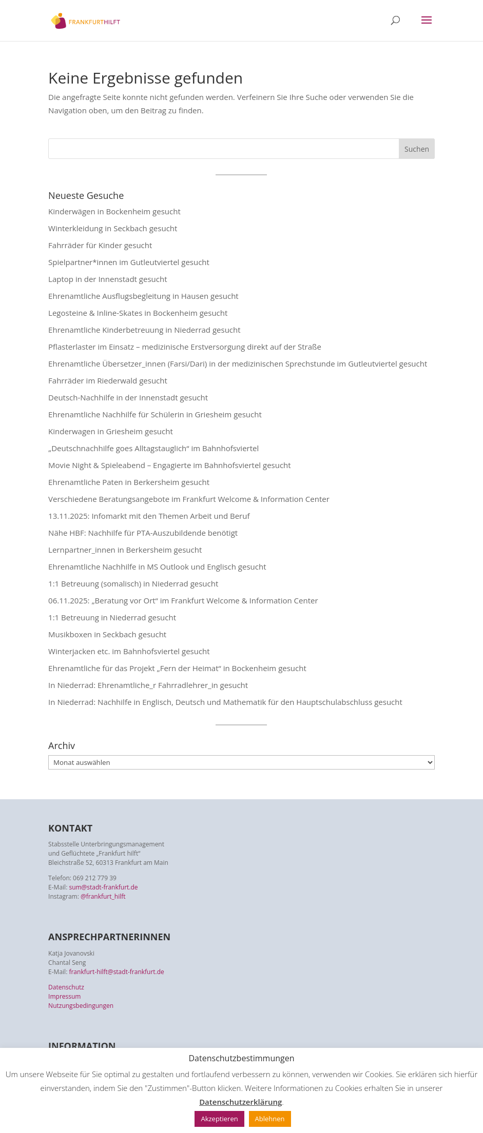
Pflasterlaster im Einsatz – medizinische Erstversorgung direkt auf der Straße (184, 346)
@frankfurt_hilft (103, 896)
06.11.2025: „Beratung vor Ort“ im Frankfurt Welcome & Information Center (183, 600)
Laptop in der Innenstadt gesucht (107, 279)
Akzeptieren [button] (219, 1118)
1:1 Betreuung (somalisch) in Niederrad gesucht (133, 583)
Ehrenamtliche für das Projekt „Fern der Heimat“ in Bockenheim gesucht (177, 668)
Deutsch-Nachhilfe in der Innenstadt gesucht (128, 397)
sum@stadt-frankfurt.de (103, 887)
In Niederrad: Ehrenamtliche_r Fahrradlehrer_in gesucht (148, 685)
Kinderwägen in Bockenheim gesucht (114, 211)
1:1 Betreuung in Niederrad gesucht (112, 617)
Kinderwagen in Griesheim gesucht (110, 431)
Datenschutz (66, 987)
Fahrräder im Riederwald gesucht (107, 380)
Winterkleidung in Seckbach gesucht (112, 228)
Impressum (64, 996)
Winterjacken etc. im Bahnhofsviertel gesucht (129, 651)
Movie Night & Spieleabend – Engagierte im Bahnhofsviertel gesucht (169, 465)
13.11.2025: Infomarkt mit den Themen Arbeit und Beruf (148, 516)
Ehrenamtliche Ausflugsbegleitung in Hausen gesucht (143, 296)
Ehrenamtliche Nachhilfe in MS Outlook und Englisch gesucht (157, 566)
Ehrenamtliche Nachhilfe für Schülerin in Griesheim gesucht (155, 414)
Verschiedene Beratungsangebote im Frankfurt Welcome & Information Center (189, 499)
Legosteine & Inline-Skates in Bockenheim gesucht (137, 313)
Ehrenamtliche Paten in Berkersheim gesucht (128, 482)
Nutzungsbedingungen (80, 1005)
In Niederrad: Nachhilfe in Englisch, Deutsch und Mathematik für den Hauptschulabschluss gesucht (225, 702)
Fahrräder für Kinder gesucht (100, 245)
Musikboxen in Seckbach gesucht (107, 634)
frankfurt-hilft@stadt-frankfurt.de (116, 971)
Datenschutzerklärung (240, 1102)
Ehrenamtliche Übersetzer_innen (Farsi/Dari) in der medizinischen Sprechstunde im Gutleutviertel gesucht (237, 363)
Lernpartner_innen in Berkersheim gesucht (125, 549)
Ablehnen (270, 1118)
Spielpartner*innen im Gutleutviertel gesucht (128, 262)
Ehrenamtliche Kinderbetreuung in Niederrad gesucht (144, 330)
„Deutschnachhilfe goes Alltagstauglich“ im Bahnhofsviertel (153, 448)
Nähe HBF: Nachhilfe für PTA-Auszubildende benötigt (143, 533)
